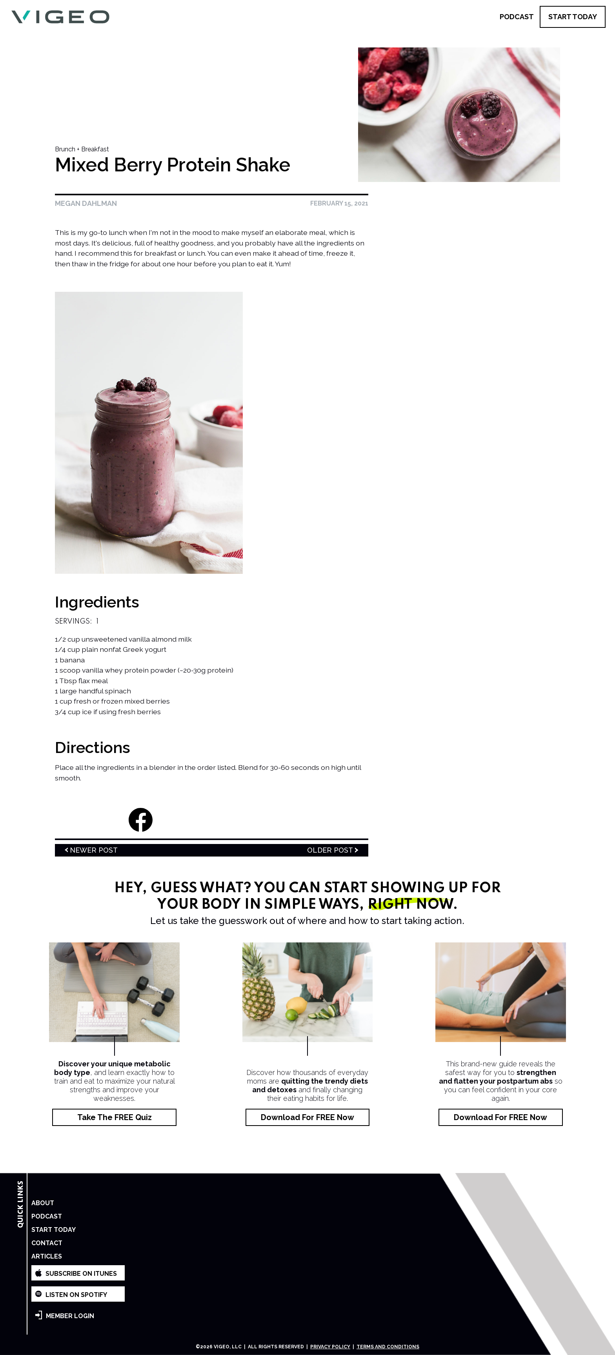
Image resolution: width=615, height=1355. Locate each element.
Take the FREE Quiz (114, 1117)
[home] (60, 17)
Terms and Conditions (388, 1347)
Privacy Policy (330, 1347)
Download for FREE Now (307, 1117)
